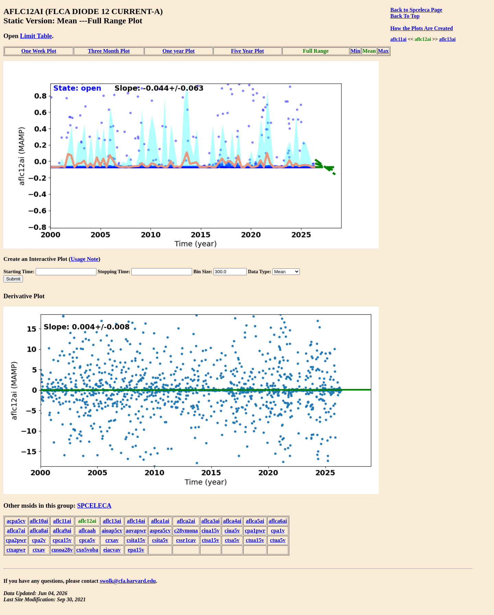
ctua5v (277, 540)
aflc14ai (136, 521)
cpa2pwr (16, 540)
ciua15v (210, 530)
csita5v (160, 540)
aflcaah (87, 530)
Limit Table (36, 35)
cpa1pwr (255, 530)
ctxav (39, 550)
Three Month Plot (109, 51)
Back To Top (405, 16)
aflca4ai (232, 521)
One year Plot (178, 51)
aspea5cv (160, 530)
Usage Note (84, 259)
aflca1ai (160, 521)
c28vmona (186, 530)
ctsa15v (210, 540)
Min (355, 51)
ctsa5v (232, 540)
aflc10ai (39, 521)
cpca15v (61, 540)
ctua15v (255, 540)
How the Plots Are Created (421, 28)
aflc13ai (447, 39)
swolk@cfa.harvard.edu (128, 581)
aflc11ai (398, 39)
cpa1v (278, 530)
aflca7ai (16, 530)
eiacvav (112, 550)
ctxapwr (16, 550)
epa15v (136, 550)
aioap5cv (112, 530)
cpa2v (39, 540)
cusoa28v (62, 550)
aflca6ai (278, 521)
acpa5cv (16, 521)
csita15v (136, 540)
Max (383, 51)
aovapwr (136, 530)
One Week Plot (38, 51)
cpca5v (87, 540)
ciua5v (232, 530)
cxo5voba (87, 550)
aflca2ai (186, 521)
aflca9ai (62, 530)
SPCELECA (94, 505)
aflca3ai (210, 521)
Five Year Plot (247, 51)
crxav (111, 540)
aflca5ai (255, 521)
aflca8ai (39, 530)
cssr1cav (186, 540)
